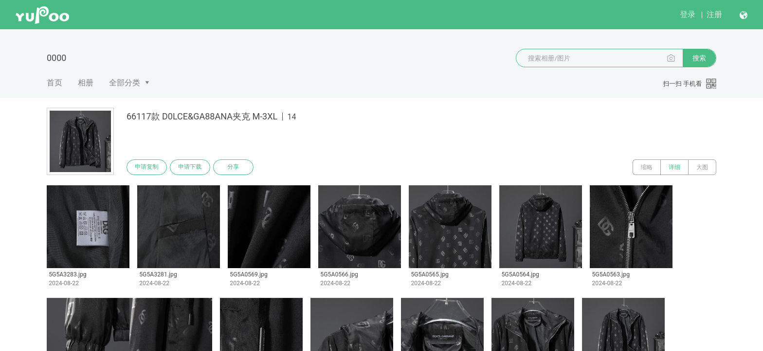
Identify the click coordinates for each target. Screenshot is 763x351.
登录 (687, 14)
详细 (674, 167)
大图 (702, 167)
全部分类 (124, 82)
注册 (714, 14)
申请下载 (190, 167)
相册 (85, 82)
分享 (234, 167)
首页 (54, 82)
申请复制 (147, 167)
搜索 (699, 58)
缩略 (647, 167)
